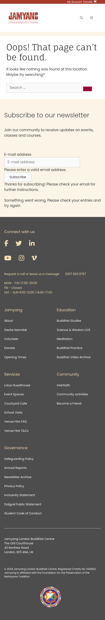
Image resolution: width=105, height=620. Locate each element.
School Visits (13, 412)
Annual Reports (15, 468)
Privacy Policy (14, 486)
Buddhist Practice (69, 348)
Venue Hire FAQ (15, 421)
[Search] (87, 89)
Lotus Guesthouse (17, 385)
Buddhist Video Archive (74, 357)
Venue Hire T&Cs (16, 431)
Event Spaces (14, 394)
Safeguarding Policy (18, 459)
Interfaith (63, 385)
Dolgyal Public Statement (22, 504)
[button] (17, 177)
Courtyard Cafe (15, 403)
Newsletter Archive (17, 477)
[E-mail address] (42, 162)
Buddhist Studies (69, 321)
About (8, 321)
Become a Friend (69, 403)
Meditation (65, 339)
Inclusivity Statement (19, 495)
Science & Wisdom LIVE (73, 330)
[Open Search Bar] (81, 17)
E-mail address (17, 154)
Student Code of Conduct (23, 513)
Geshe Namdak (15, 330)
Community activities (72, 394)
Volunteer (11, 339)
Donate (9, 348)
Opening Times (15, 357)
